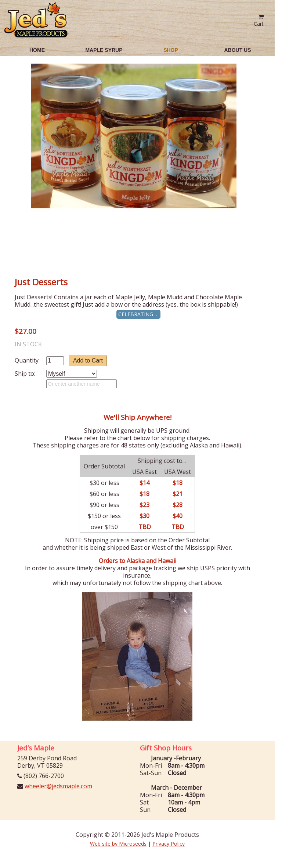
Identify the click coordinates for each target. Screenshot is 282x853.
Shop (170, 50)
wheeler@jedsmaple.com (58, 786)
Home (37, 50)
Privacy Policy (168, 843)
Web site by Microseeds (118, 843)
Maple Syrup (103, 50)
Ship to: (25, 373)
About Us (237, 50)
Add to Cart (88, 360)
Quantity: (27, 360)
